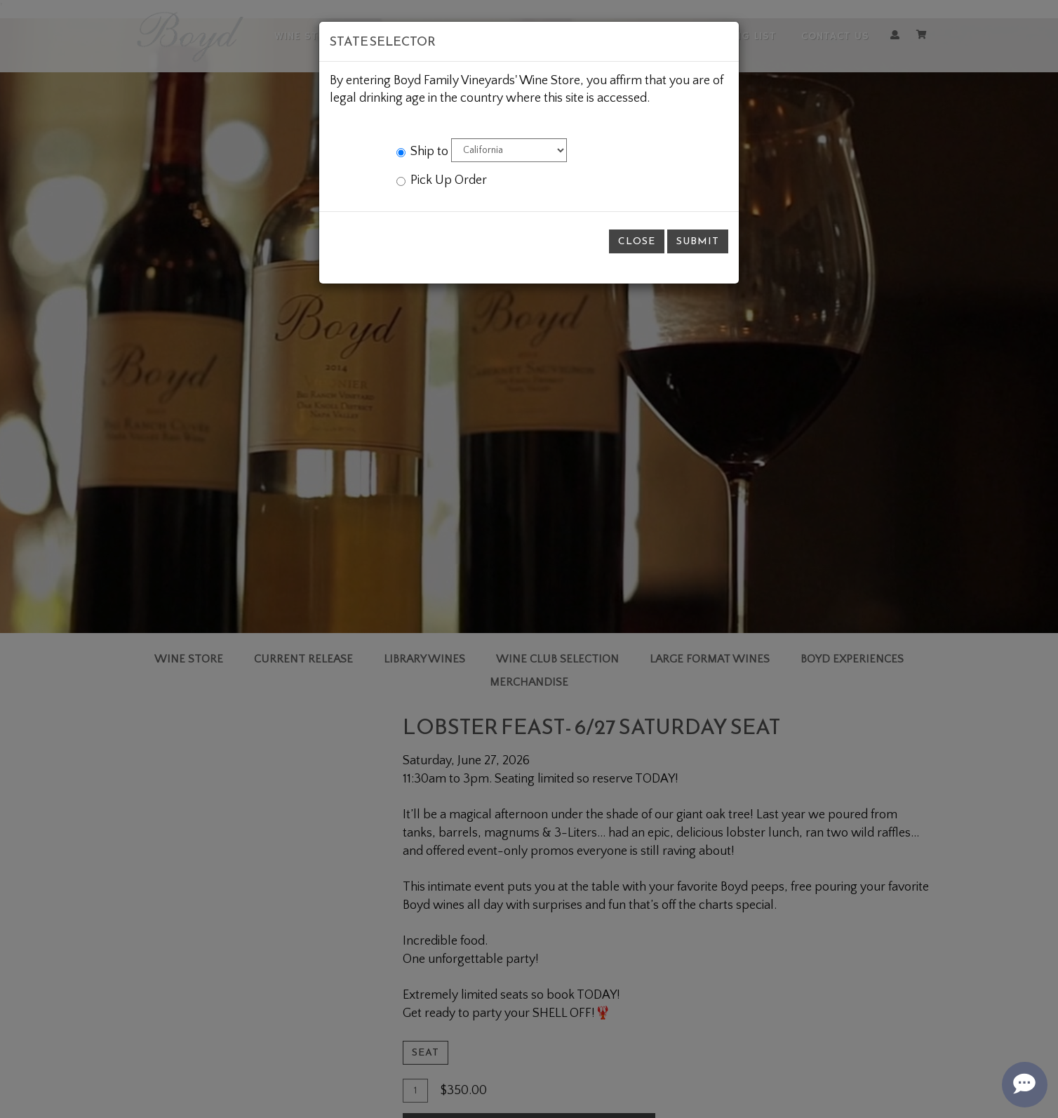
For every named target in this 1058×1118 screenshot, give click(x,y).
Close (636, 241)
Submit (697, 241)
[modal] (529, 559)
